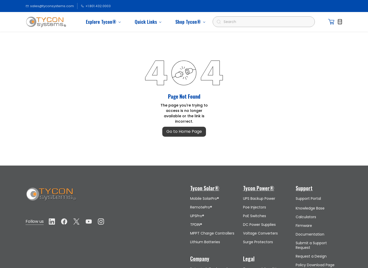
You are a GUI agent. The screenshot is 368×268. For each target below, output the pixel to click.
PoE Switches (254, 215)
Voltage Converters (260, 233)
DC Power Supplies (259, 224)
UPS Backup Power (259, 198)
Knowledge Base (310, 208)
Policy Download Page (315, 264)
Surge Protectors (258, 241)
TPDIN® (196, 224)
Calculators (306, 216)
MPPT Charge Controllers (212, 233)
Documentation (310, 234)
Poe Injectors (254, 207)
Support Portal (308, 198)
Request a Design (311, 256)
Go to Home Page (184, 131)
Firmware (304, 225)
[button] (331, 22)
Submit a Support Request (311, 245)
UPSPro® (197, 215)
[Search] (266, 21)
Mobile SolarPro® (204, 198)
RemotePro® (201, 207)
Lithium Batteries (205, 241)
